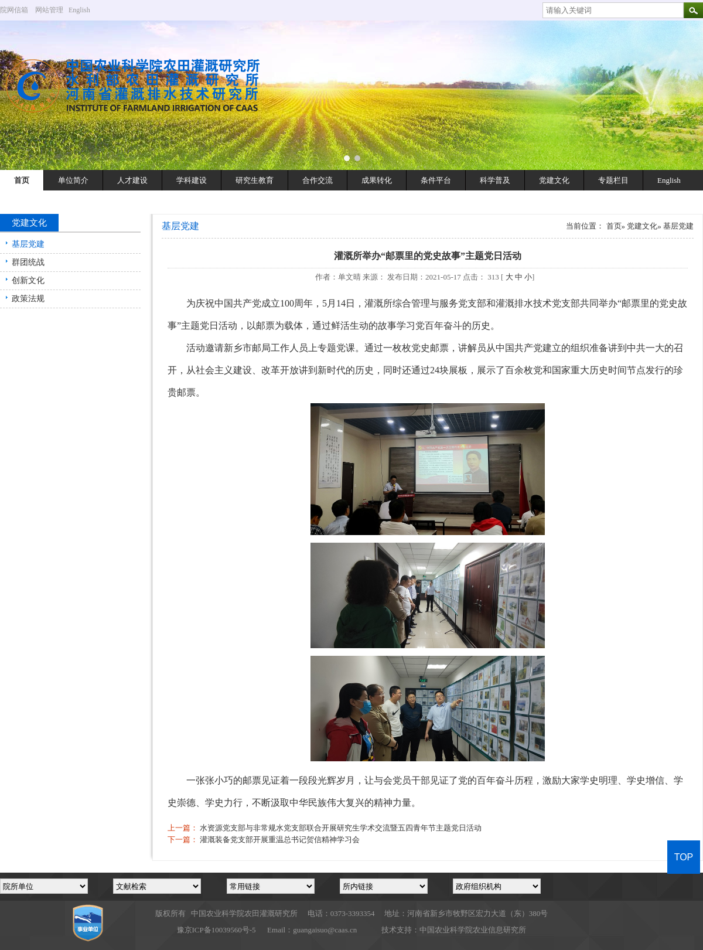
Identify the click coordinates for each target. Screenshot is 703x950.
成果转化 (376, 180)
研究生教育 (255, 180)
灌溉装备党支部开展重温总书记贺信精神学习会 (280, 839)
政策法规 (28, 298)
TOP (684, 857)
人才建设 (132, 180)
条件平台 (436, 180)
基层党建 (28, 244)
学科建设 (191, 180)
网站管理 (49, 10)
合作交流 (317, 180)
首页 (21, 180)
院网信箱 (14, 10)
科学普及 (495, 180)
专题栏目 (613, 180)
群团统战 (28, 262)
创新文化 (28, 280)
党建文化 (554, 180)
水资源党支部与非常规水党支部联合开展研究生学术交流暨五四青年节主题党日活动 (341, 827)
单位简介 (73, 180)
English (83, 10)
